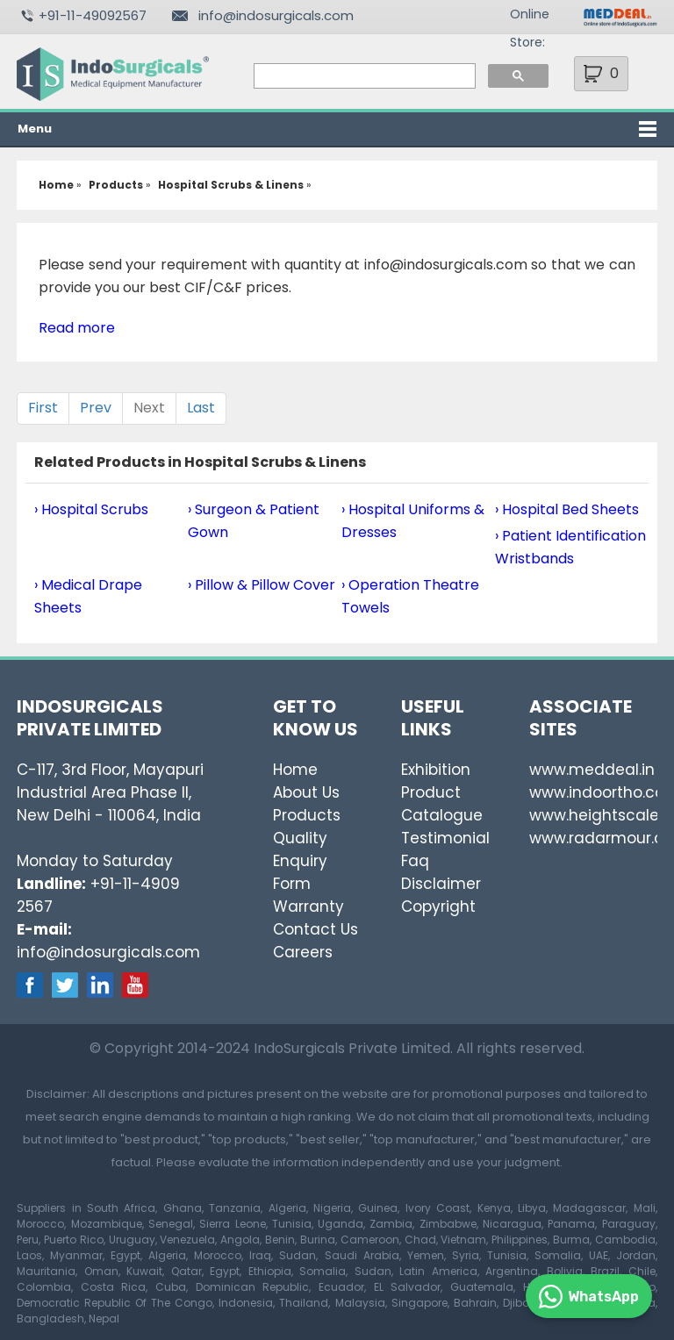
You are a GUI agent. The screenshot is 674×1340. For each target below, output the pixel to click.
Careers (303, 952)
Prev (95, 408)
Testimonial (445, 838)
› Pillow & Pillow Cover (261, 585)
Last (201, 408)
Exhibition (435, 769)
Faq (415, 860)
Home (295, 769)
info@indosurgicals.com (276, 15)
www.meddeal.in (592, 769)
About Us (306, 792)
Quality (300, 838)
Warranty (308, 906)
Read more (77, 328)
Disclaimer (441, 883)
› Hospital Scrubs (91, 509)
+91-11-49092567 (93, 15)
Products (307, 815)
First (43, 408)
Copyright (438, 906)
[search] (363, 76)
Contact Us (315, 929)
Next (149, 408)
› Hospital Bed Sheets (567, 509)
